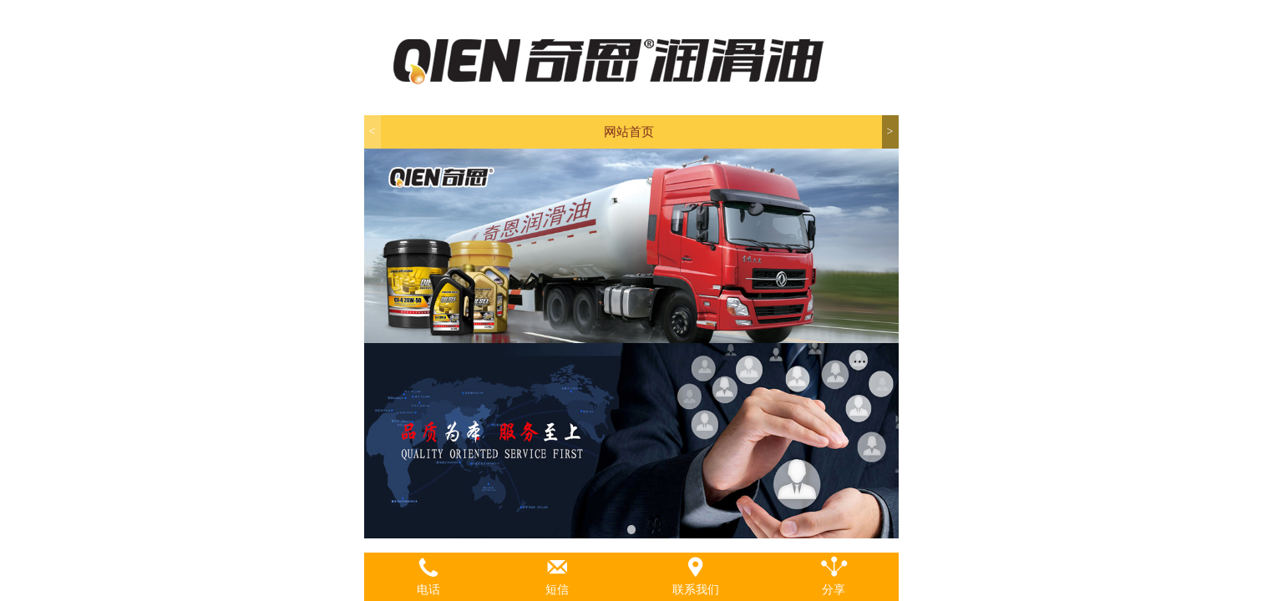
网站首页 (629, 132)
